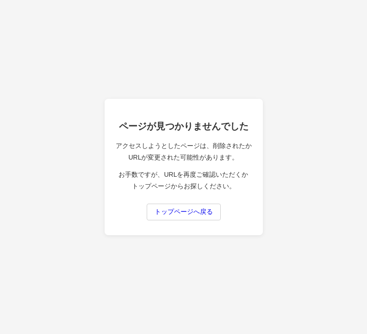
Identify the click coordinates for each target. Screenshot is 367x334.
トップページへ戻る (184, 211)
